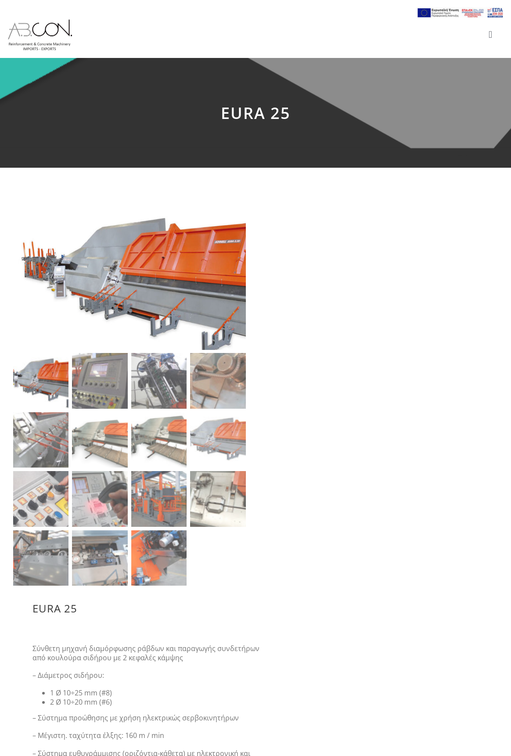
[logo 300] (40, 22)
